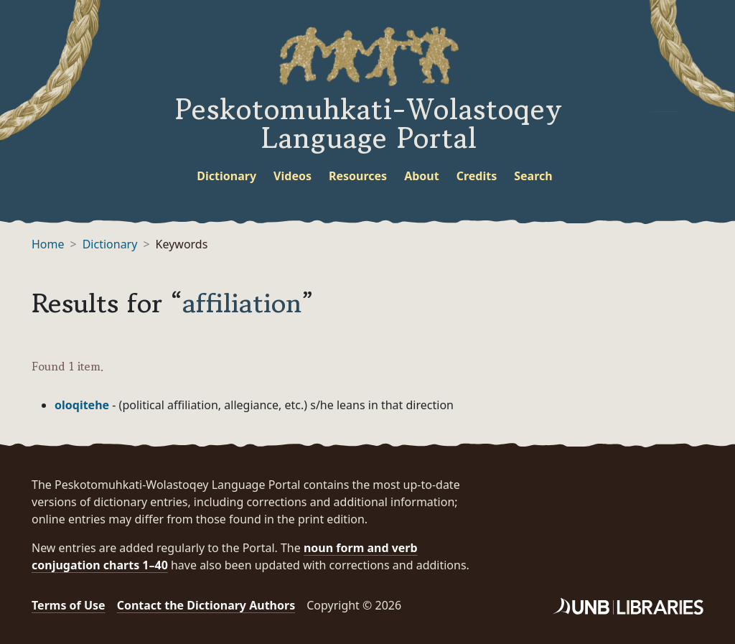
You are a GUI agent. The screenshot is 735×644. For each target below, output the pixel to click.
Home (48, 244)
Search (533, 176)
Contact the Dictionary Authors (206, 605)
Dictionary (226, 176)
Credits (477, 176)
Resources (358, 176)
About (421, 176)
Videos (292, 176)
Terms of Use (69, 605)
